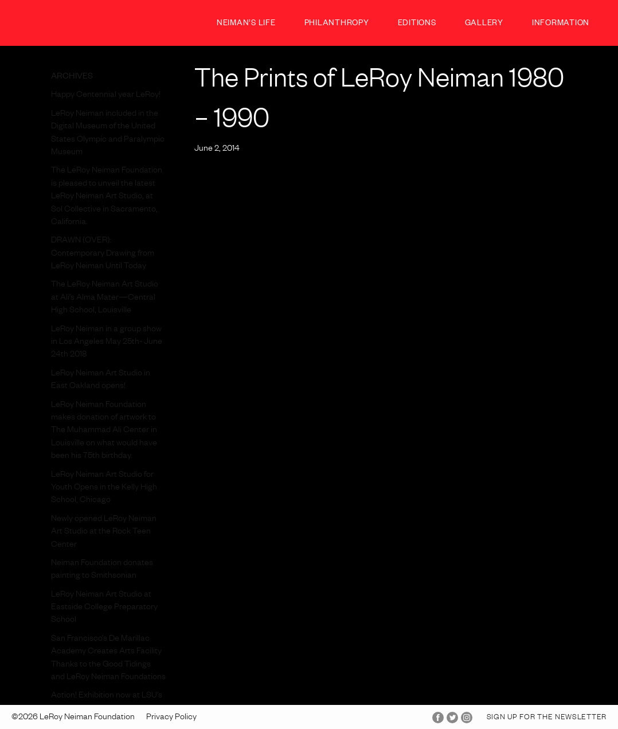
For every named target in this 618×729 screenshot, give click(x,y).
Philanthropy (336, 24)
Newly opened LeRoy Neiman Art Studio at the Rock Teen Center (104, 532)
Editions (417, 24)
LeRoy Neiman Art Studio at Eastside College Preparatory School (104, 608)
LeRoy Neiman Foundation (69, 23)
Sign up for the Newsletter (547, 718)
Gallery (484, 24)
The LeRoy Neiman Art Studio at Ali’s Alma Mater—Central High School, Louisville (104, 298)
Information (560, 24)
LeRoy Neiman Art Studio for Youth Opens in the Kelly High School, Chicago (104, 488)
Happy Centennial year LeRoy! (106, 95)
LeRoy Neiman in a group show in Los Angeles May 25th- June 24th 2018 (106, 343)
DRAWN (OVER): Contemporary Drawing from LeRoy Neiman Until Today (102, 254)
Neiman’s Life (246, 24)
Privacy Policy (171, 718)
